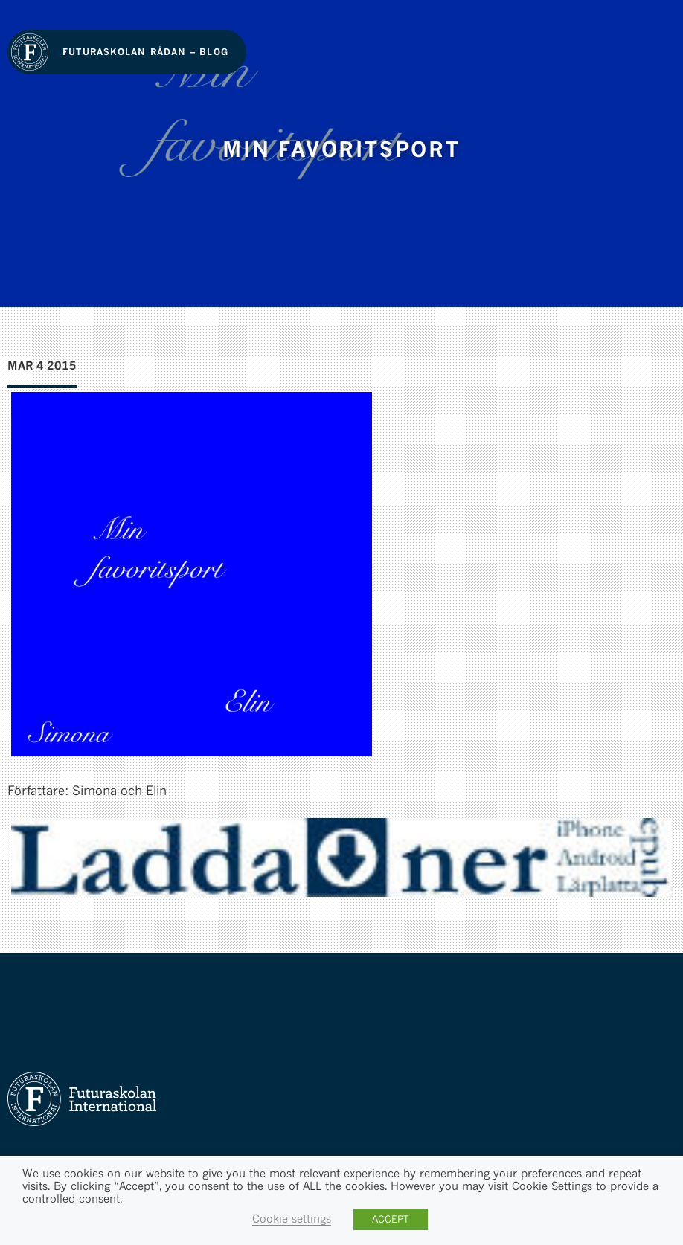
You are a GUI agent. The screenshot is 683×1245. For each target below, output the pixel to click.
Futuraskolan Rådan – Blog (145, 51)
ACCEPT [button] (390, 1219)
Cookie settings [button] (291, 1218)
